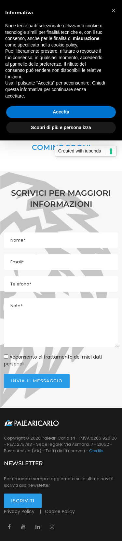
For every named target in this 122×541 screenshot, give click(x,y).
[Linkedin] (38, 526)
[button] (113, 10)
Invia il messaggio (36, 380)
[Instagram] (52, 526)
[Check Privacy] (6, 356)
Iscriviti (22, 501)
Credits (96, 451)
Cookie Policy (60, 511)
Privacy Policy (20, 511)
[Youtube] (23, 526)
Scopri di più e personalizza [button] (61, 127)
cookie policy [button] (64, 44)
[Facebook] (9, 526)
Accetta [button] (61, 111)
